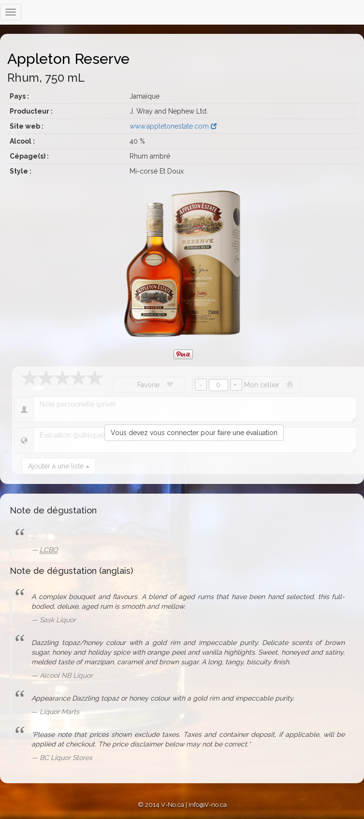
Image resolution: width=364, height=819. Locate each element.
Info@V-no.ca (208, 804)
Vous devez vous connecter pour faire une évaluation (194, 433)
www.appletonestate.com (173, 126)
